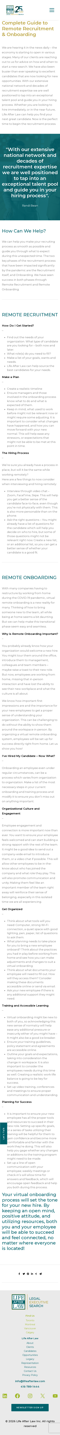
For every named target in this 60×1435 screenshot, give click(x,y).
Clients (30, 1347)
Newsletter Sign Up (30, 1407)
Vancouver (30, 1328)
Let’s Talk (3, 1133)
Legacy (30, 1359)
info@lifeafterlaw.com (30, 1381)
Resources (30, 1367)
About (30, 1343)
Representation (30, 1363)
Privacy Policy (30, 1375)
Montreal (30, 1324)
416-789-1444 (30, 1386)
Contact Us (30, 1371)
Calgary (30, 1332)
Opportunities (30, 1355)
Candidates (30, 1351)
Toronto (30, 1320)
